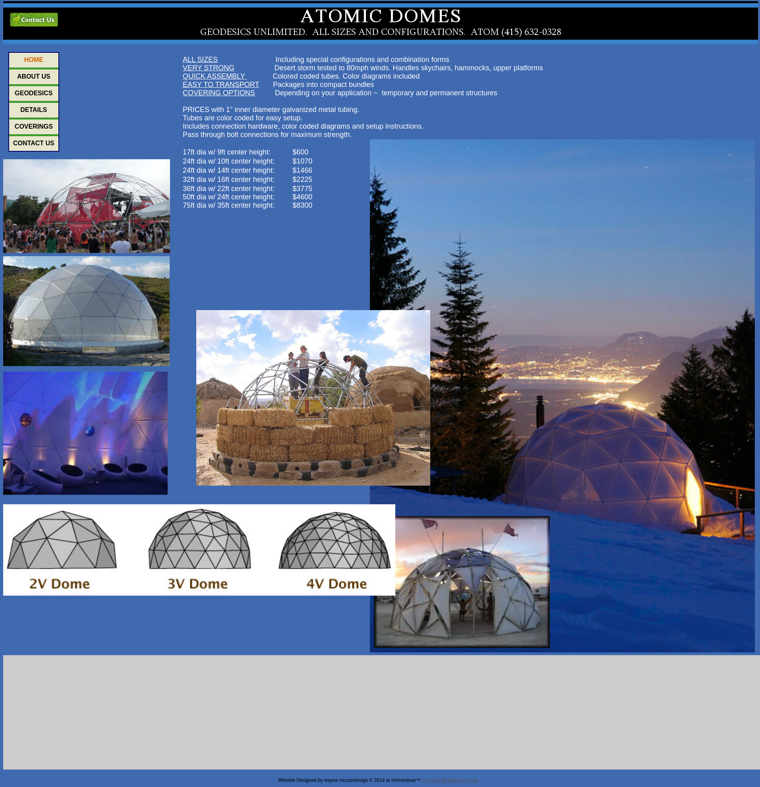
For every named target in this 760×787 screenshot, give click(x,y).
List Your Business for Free (450, 780)
